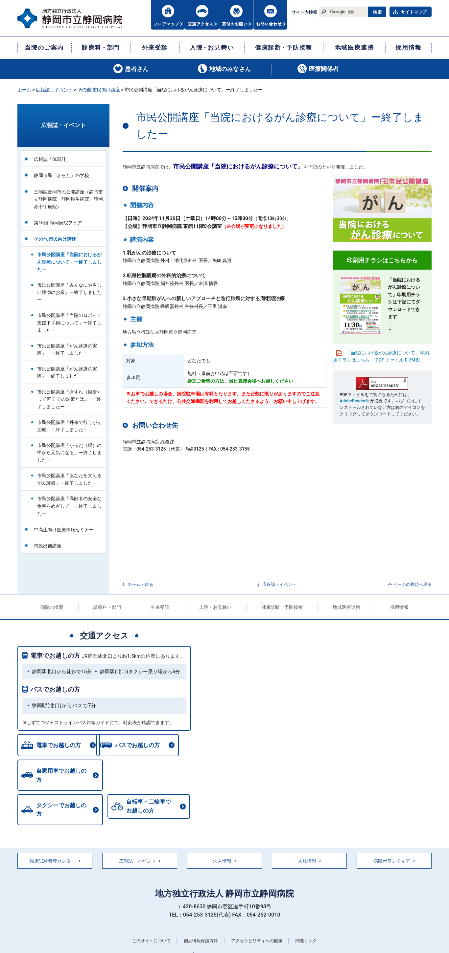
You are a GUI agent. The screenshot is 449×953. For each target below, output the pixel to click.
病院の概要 (51, 607)
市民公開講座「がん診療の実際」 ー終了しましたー (67, 349)
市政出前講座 (47, 545)
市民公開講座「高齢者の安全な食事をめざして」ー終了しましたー (69, 506)
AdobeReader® (354, 400)
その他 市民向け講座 (99, 89)
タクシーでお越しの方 (151, 773)
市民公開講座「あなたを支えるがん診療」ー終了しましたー (69, 479)
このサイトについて (147, 928)
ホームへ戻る (140, 584)
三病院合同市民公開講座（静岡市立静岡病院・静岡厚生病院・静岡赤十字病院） (68, 199)
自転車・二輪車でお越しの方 (57, 801)
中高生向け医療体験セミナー (64, 529)
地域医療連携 (346, 607)
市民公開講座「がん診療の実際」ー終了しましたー (67, 372)
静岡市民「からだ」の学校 (61, 175)
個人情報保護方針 (199, 928)
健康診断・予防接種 (282, 607)
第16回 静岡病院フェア (58, 222)
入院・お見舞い (215, 607)
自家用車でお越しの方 (62, 773)
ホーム (24, 89)
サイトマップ (414, 12)
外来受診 (160, 607)
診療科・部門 (107, 607)
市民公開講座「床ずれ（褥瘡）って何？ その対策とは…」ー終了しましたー (69, 399)
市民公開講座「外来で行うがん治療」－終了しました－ (69, 426)
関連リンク (310, 928)
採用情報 (399, 607)
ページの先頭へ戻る (412, 584)
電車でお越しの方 (55, 655)
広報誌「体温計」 (52, 159)
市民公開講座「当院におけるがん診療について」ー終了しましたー (69, 262)
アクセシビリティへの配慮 (258, 928)
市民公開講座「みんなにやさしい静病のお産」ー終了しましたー (69, 292)
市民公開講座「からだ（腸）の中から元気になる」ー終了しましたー (69, 453)
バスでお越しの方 (55, 689)
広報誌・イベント (54, 89)
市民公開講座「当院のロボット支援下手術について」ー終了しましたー (69, 323)
